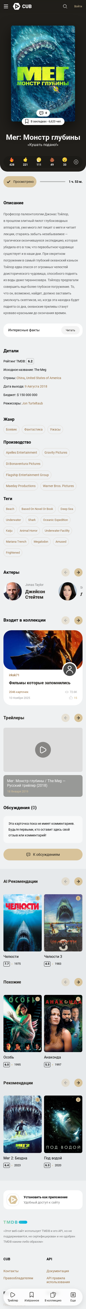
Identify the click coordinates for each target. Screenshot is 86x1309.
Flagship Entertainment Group (27, 475)
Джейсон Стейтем (35, 594)
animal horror (28, 530)
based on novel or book (37, 509)
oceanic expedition (55, 520)
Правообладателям (18, 1278)
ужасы (55, 429)
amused (60, 541)
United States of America (43, 378)
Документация (58, 1271)
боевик (11, 429)
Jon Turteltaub (32, 403)
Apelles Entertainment (21, 452)
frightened (13, 552)
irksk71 (14, 675)
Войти (78, 6)
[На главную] (22, 6)
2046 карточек (18, 692)
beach (10, 509)
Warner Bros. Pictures (58, 486)
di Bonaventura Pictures (23, 464)
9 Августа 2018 (36, 386)
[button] (78, 572)
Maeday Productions (21, 486)
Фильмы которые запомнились (39, 682)
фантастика (33, 429)
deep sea (67, 509)
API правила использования (58, 1280)
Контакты (11, 1271)
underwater (13, 520)
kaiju (9, 530)
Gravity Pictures (55, 452)
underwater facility (57, 530)
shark (32, 520)
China (21, 378)
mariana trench (16, 541)
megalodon (41, 541)
